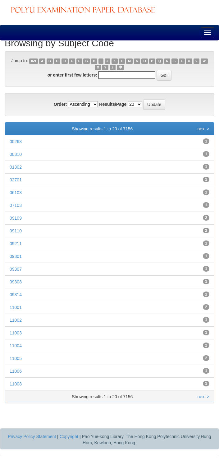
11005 (16, 358)
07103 (16, 205)
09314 (16, 294)
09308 (16, 281)
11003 (16, 332)
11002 (16, 320)
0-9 (33, 61)
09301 (16, 256)
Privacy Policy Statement (32, 436)
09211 (16, 243)
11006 (16, 371)
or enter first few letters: (72, 74)
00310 (16, 154)
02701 (16, 179)
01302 (16, 167)
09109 (16, 218)
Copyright (69, 436)
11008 (16, 383)
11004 (16, 345)
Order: (60, 104)
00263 (16, 141)
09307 (16, 269)
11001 (16, 307)
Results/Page (112, 104)
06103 (16, 192)
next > (203, 128)
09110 (16, 230)
